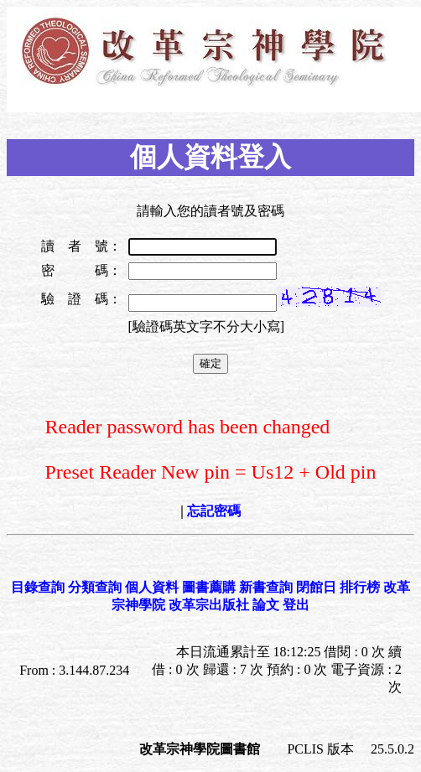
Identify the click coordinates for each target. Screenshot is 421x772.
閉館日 (316, 587)
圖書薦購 (209, 587)
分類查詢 (95, 587)
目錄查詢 (38, 587)
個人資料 (152, 587)
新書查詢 (266, 587)
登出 (296, 605)
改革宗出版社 (209, 605)
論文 (265, 605)
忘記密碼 (214, 511)
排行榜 (360, 587)
